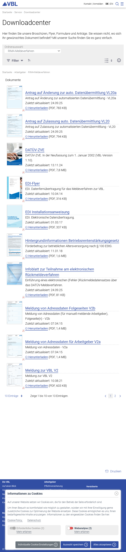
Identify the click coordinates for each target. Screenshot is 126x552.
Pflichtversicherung (53, 486)
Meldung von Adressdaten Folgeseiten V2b (60, 308)
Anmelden (98, 3)
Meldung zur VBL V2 (41, 370)
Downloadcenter (32, 12)
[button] (113, 471)
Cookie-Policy (15, 520)
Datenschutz (34, 520)
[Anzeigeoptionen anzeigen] (109, 60)
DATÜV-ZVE (34, 150)
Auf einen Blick (9, 486)
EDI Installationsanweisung (47, 212)
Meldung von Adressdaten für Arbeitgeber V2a (63, 342)
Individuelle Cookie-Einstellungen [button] (38, 545)
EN (111, 3)
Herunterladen (36, 108)
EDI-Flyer (32, 183)
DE (107, 3)
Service (18, 12)
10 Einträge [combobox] (14, 396)
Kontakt (87, 3)
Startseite (7, 12)
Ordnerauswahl (14, 46)
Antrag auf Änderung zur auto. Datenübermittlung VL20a (71, 93)
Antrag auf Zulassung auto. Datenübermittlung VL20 (67, 121)
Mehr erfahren (24, 531)
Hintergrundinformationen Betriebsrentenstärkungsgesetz (72, 240)
